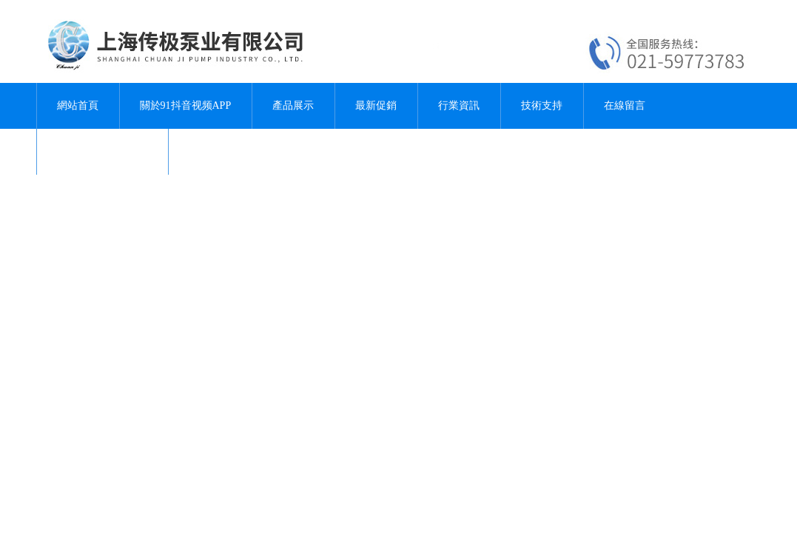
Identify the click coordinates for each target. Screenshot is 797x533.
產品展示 (293, 105)
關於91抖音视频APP (186, 105)
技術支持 (541, 105)
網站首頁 (77, 105)
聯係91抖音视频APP (103, 151)
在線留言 (624, 105)
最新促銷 (376, 105)
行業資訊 (459, 105)
